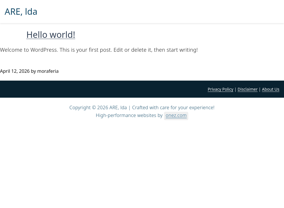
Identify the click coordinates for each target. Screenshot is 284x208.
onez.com (176, 115)
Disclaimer (248, 89)
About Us (270, 89)
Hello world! (50, 34)
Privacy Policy (220, 89)
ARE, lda (21, 11)
